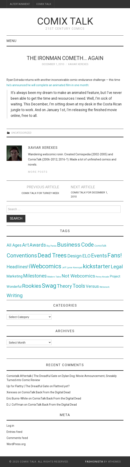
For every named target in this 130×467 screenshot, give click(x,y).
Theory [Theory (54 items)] (64, 286)
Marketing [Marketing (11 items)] (15, 276)
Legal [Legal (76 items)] (117, 267)
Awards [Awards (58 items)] (37, 245)
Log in (10, 425)
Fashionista (94, 461)
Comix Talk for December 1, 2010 (89, 194)
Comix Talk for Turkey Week (40, 193)
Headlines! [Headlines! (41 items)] (17, 266)
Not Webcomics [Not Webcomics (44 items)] (78, 276)
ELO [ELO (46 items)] (86, 256)
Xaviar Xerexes (78, 64)
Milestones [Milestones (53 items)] (35, 276)
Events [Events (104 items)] (99, 256)
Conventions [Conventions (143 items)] (22, 255)
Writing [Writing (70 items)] (15, 295)
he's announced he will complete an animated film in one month (47, 85)
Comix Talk (65, 21)
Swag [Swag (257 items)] (49, 285)
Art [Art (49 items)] (25, 245)
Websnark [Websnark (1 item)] (104, 287)
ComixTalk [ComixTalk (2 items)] (100, 245)
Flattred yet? (61, 386)
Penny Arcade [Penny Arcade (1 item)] (102, 276)
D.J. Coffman (15, 404)
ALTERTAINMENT (20, 4)
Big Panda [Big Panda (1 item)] (51, 246)
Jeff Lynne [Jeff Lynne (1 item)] (67, 267)
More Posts (37, 171)
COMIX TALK (43, 4)
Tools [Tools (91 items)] (78, 286)
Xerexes (12, 392)
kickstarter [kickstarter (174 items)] (96, 266)
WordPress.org (16, 444)
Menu (12, 41)
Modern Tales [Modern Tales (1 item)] (54, 276)
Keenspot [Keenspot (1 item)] (77, 267)
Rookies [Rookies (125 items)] (31, 286)
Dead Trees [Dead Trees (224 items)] (52, 255)
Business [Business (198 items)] (68, 244)
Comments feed (17, 438)
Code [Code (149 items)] (87, 244)
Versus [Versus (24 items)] (92, 286)
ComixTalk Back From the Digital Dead (46, 392)
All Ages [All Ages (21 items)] (14, 245)
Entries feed (14, 431)
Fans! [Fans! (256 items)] (114, 255)
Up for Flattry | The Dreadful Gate (28, 386)
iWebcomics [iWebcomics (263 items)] (45, 266)
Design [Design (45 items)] (74, 256)
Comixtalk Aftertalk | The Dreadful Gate (32, 376)
